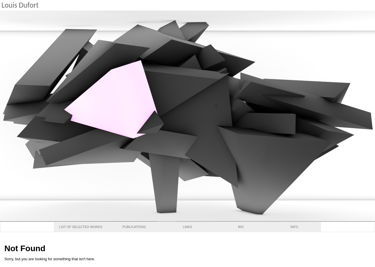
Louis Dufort (20, 5)
